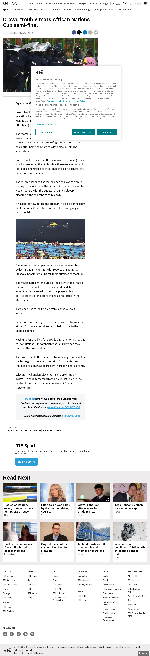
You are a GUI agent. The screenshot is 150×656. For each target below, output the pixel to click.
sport (6, 9)
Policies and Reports (112, 589)
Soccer (19, 9)
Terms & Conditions (111, 597)
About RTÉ (133, 576)
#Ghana (30, 398)
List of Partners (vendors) (46, 124)
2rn (129, 600)
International (124, 9)
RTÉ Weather (84, 580)
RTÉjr (30, 597)
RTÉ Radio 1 (58, 584)
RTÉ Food (7, 607)
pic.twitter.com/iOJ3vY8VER (63, 407)
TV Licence (133, 580)
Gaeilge (103, 3)
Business (69, 3)
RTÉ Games (8, 576)
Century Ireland (85, 584)
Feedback (107, 580)
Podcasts (57, 580)
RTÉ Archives (9, 580)
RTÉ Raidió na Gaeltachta (59, 599)
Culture (93, 3)
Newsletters (133, 609)
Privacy (143, 653)
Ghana (28, 430)
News (31, 3)
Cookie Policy (109, 613)
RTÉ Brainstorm (10, 584)
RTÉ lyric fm (58, 593)
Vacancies (132, 584)
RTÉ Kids (82, 596)
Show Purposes (45, 132)
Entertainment (54, 3)
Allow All (107, 132)
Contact (106, 576)
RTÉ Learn (7, 597)
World (37, 430)
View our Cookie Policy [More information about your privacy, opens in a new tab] (56, 101)
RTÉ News (32, 593)
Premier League (83, 9)
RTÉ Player (33, 576)
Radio (55, 576)
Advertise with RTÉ (136, 596)
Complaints (108, 593)
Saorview (132, 604)
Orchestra (82, 576)
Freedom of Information (108, 619)
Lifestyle (81, 3)
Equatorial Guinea (52, 430)
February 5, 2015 (71, 415)
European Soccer (104, 9)
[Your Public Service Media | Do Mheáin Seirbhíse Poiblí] (7, 650)
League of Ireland (62, 9)
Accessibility (108, 584)
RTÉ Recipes (8, 611)
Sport (40, 3)
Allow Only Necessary (83, 132)
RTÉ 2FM (57, 589)
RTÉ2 (30, 589)
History (6, 589)
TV (29, 580)
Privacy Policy (109, 609)
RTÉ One (32, 584)
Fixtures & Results (39, 9)
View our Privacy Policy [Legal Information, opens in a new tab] (75, 101)
